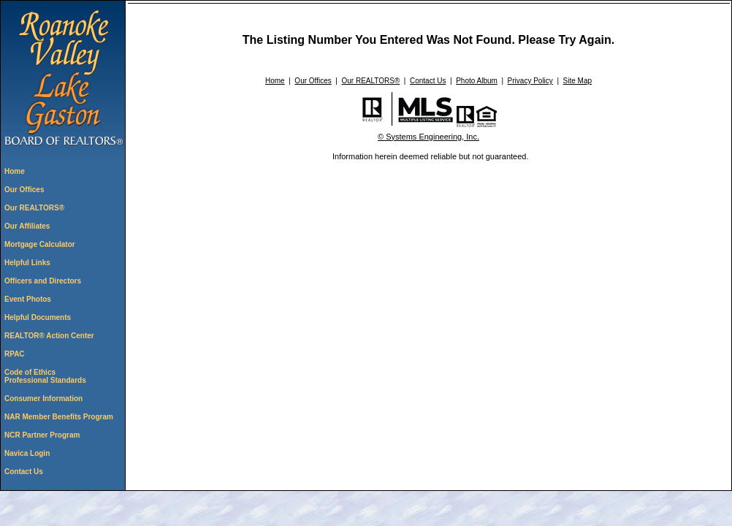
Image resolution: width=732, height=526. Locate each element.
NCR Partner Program (42, 435)
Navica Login (27, 453)
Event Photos (27, 299)
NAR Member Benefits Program (58, 417)
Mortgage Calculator (39, 244)
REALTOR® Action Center (49, 336)
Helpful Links (27, 263)
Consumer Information (43, 398)
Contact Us (23, 472)
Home (14, 171)
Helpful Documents (37, 317)
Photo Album (476, 81)
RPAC (14, 354)
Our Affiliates (27, 226)
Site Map (577, 81)
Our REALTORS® (34, 208)
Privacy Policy (530, 81)
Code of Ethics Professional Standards (45, 376)
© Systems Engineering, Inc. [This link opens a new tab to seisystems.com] (428, 136)
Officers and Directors (42, 281)
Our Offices (24, 190)
